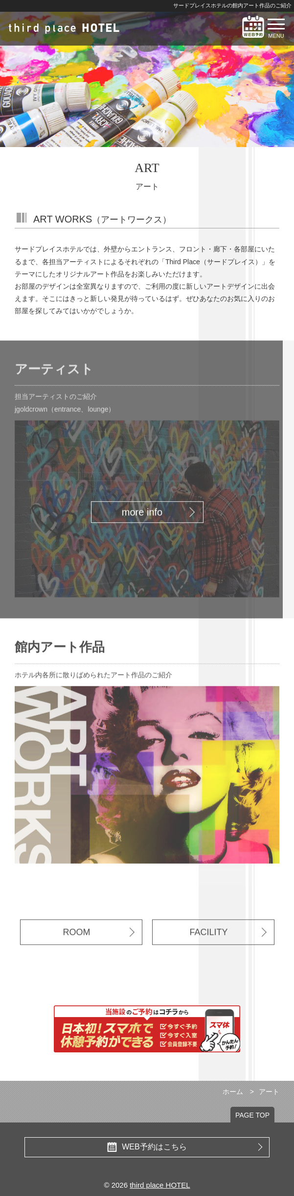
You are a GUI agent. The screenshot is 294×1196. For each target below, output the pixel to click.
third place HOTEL (160, 1185)
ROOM (99, 944)
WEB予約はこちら (184, 1147)
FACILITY (227, 944)
